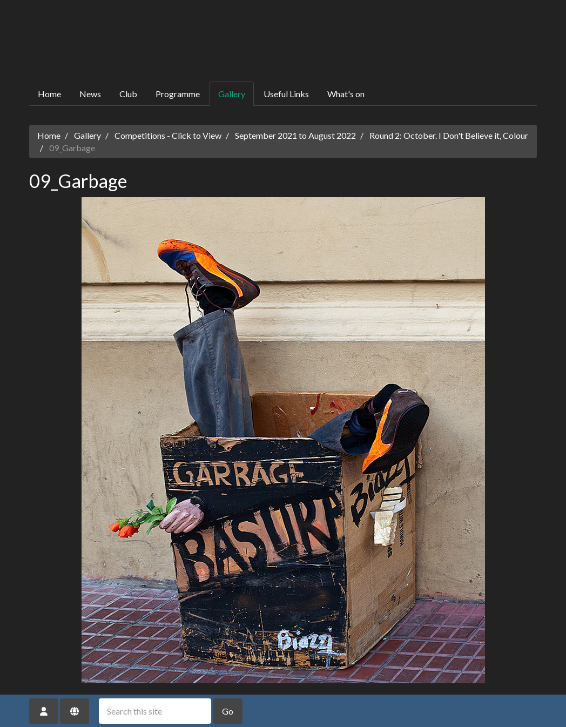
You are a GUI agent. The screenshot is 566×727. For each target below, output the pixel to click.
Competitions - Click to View (167, 135)
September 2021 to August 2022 (295, 135)
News (90, 94)
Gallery (231, 94)
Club (128, 94)
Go (227, 711)
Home (49, 94)
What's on (346, 94)
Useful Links (286, 94)
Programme (178, 94)
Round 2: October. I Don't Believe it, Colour (448, 135)
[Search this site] (155, 711)
